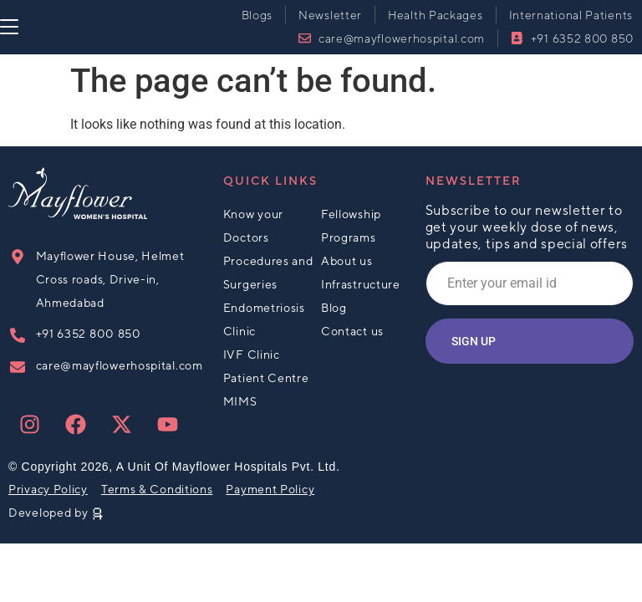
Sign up (473, 341)
